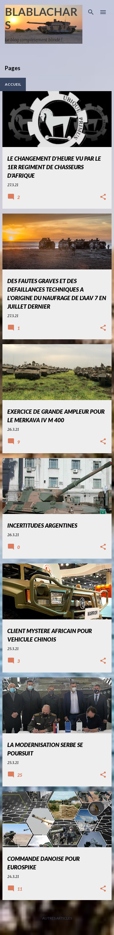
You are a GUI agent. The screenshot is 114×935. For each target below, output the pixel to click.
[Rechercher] (91, 12)
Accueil (13, 84)
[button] (103, 197)
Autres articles (57, 918)
